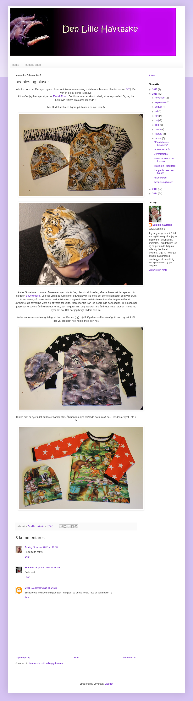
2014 (155, 193)
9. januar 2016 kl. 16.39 (48, 567)
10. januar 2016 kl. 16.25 (44, 588)
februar (159, 133)
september (161, 102)
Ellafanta (29, 567)
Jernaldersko (161, 154)
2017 (155, 89)
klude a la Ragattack (164, 166)
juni (157, 115)
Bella (27, 588)
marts (158, 129)
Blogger (109, 683)
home (15, 64)
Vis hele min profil (158, 270)
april (157, 125)
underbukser (160, 177)
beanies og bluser (163, 182)
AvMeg (28, 547)
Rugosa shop (33, 64)
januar (158, 138)
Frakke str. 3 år (162, 149)
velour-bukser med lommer (164, 160)
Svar (27, 556)
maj (157, 120)
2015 (155, 189)
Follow (152, 75)
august (159, 106)
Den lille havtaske (162, 225)
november (160, 97)
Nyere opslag (23, 657)
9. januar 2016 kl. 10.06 (45, 547)
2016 (155, 94)
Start (76, 657)
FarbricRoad (60, 96)
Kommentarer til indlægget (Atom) (46, 663)
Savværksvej (33, 295)
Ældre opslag (129, 657)
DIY (128, 89)
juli (156, 111)
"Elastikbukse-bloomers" (161, 143)
